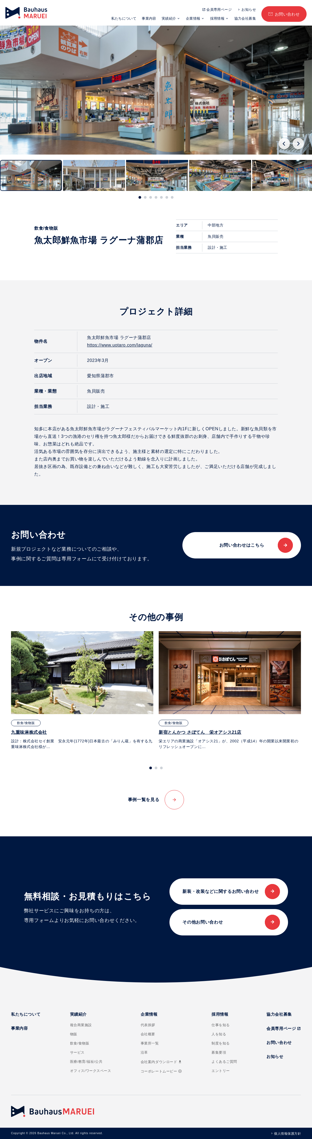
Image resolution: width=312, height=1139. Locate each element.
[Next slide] (298, 143)
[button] (31, 175)
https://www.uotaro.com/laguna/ (119, 345)
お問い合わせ (287, 14)
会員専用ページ (219, 10)
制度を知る (221, 1043)
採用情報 (217, 18)
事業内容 (149, 18)
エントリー (221, 1071)
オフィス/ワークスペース (90, 1071)
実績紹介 (169, 18)
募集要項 (219, 1052)
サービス (77, 1052)
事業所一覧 (150, 1043)
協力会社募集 (245, 18)
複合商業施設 (81, 1025)
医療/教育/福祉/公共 (86, 1062)
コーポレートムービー (161, 1071)
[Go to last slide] (284, 143)
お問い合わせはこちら (241, 545)
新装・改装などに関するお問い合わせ (220, 891)
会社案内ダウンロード (161, 1062)
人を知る (219, 1034)
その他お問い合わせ (202, 922)
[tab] (139, 197)
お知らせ (248, 10)
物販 (73, 1034)
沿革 (144, 1052)
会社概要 (148, 1034)
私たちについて (124, 18)
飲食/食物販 (79, 1043)
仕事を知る (221, 1025)
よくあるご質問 (224, 1062)
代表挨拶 (148, 1025)
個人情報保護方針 (287, 1133)
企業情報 (193, 18)
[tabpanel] (82, 690)
